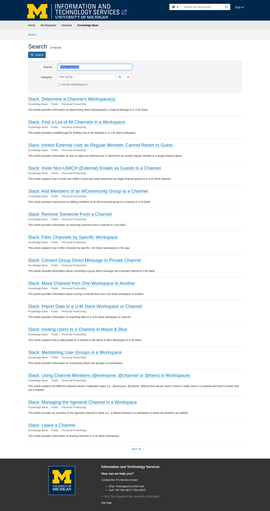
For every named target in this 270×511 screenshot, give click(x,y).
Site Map (106, 502)
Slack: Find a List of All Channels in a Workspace (76, 122)
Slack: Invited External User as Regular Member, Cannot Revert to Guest (100, 145)
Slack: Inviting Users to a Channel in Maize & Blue (77, 329)
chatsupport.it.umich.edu (130, 486)
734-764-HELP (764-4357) (130, 490)
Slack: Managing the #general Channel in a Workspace (82, 402)
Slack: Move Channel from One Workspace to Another (81, 283)
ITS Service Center (127, 479)
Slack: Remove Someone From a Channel (70, 214)
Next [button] (136, 449)
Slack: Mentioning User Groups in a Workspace (75, 352)
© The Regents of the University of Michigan (130, 496)
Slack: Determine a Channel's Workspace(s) (72, 98)
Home (31, 25)
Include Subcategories (73, 84)
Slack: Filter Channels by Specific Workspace (73, 237)
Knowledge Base (87, 25)
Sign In (239, 7)
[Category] (77, 77)
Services (67, 25)
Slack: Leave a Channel (51, 425)
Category (46, 77)
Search (33, 34)
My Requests (48, 25)
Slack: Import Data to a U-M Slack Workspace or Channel (85, 306)
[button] (120, 77)
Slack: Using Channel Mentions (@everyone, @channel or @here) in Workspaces (109, 375)
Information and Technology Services (130, 467)
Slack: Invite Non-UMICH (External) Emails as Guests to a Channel (94, 168)
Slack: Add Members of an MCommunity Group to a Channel (88, 191)
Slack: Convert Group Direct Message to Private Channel (84, 260)
